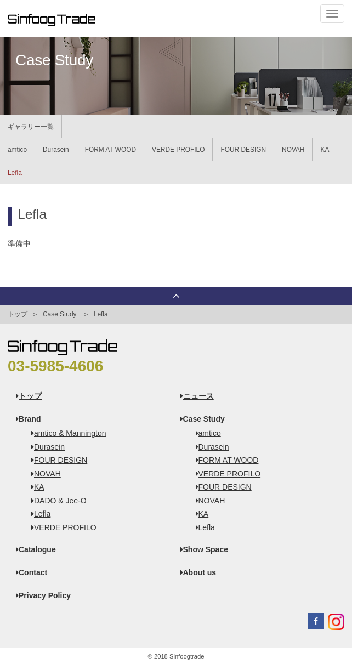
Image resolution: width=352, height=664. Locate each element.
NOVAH (293, 150)
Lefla (15, 173)
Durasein (56, 150)
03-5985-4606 (55, 365)
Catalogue (36, 549)
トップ (17, 314)
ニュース (197, 395)
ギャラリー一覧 (31, 126)
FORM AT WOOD (110, 150)
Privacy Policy (43, 595)
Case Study (59, 314)
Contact (31, 572)
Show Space (204, 549)
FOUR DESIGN (243, 150)
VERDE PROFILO (178, 150)
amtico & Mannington (65, 433)
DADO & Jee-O (55, 500)
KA (324, 150)
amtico (17, 150)
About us (198, 572)
